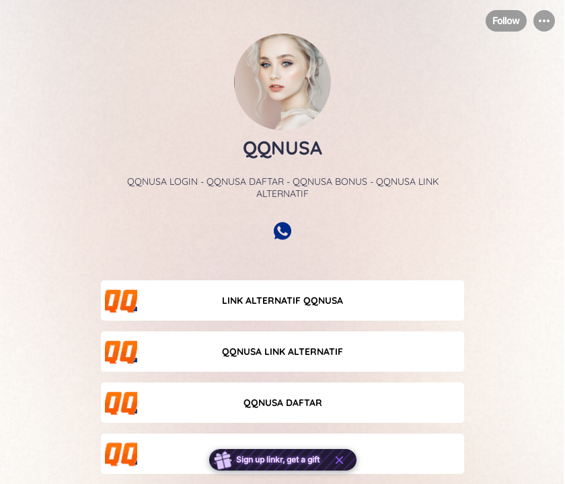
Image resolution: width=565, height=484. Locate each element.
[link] (282, 300)
